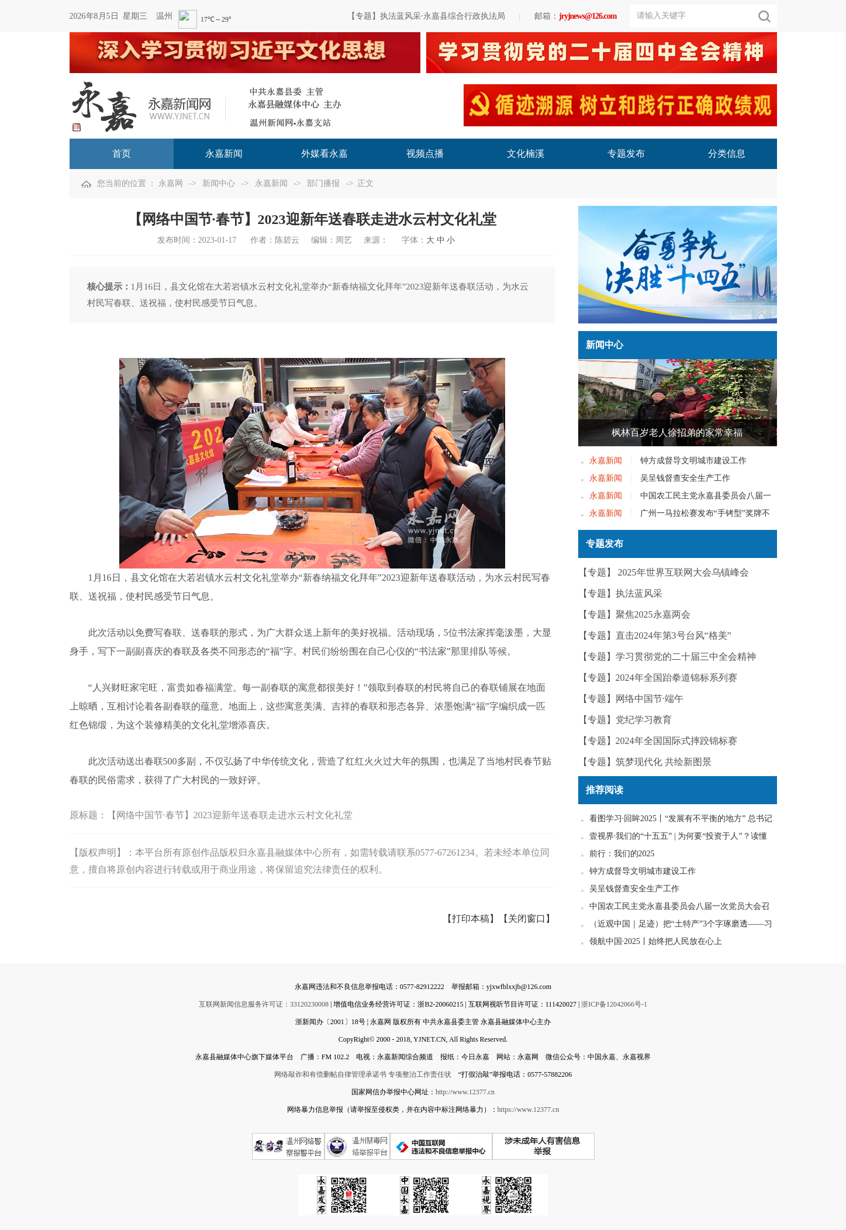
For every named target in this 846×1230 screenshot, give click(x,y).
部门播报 (323, 183)
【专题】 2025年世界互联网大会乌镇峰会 (663, 572)
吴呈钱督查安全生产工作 (685, 478)
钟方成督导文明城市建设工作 (693, 460)
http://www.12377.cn (465, 1092)
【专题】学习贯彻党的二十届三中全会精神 (667, 656)
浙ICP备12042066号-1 (614, 1004)
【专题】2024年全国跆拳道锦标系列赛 (657, 678)
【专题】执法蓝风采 (620, 593)
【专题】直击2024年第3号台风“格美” (654, 635)
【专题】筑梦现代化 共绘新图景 (645, 762)
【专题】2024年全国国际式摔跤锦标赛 (657, 741)
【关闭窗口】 (527, 919)
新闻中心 (218, 183)
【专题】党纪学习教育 (625, 720)
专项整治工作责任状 (419, 1074)
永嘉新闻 (271, 183)
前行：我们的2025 (622, 853)
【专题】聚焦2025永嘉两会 (634, 614)
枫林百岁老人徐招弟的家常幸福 (677, 432)
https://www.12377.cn (529, 1109)
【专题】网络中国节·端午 (630, 699)
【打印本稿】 (471, 919)
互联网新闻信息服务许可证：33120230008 (264, 1004)
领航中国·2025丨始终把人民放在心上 (656, 941)
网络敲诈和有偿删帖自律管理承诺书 (330, 1074)
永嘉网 (170, 183)
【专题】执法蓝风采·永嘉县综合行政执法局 (426, 16)
